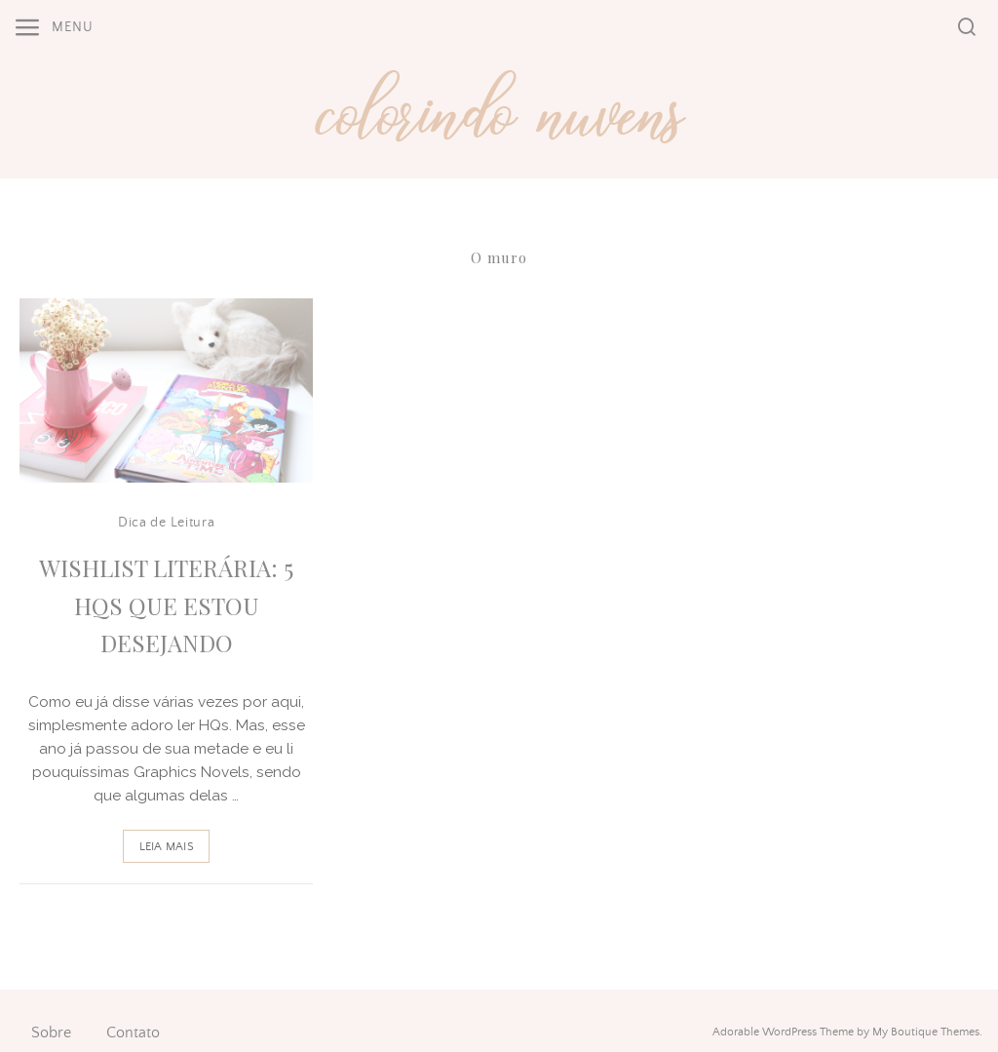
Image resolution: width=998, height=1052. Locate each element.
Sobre (51, 1032)
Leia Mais (166, 846)
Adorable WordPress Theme (783, 1032)
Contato (133, 1032)
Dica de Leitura (166, 522)
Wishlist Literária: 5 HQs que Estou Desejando (166, 605)
